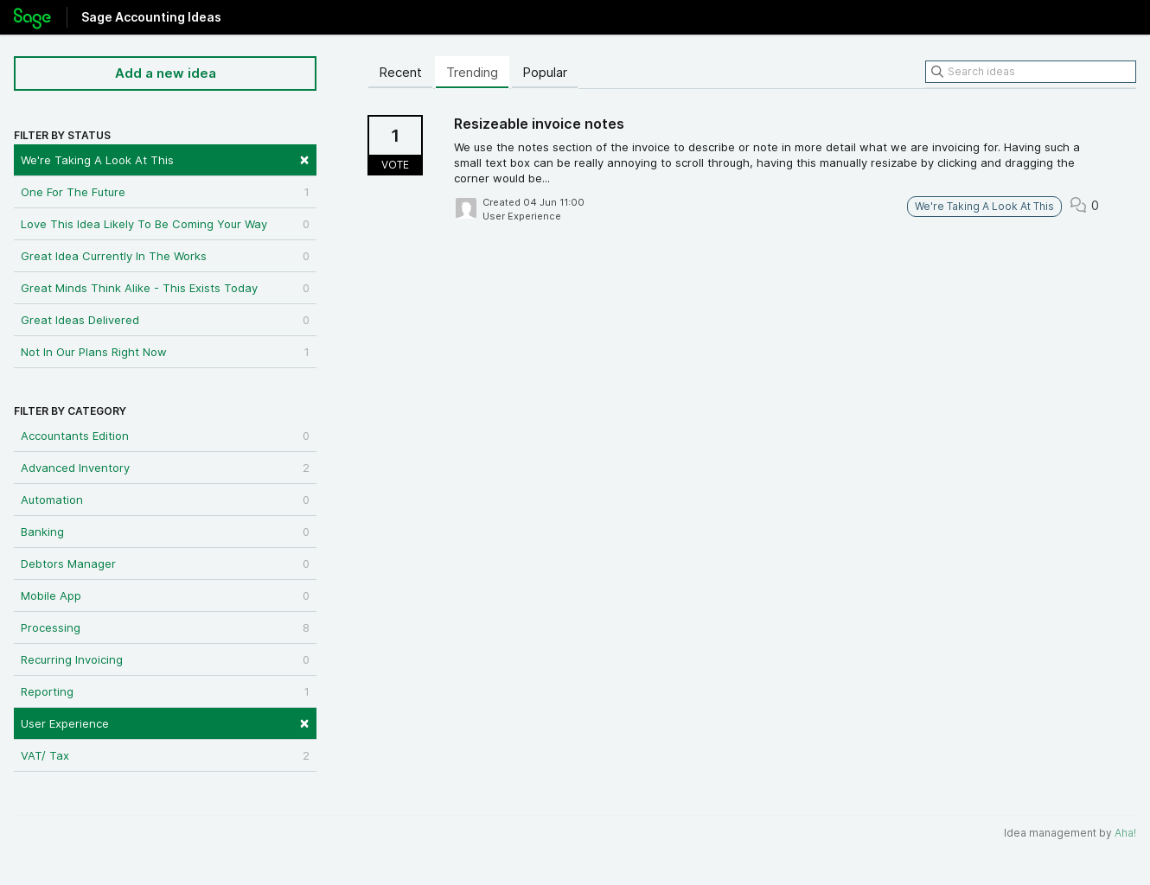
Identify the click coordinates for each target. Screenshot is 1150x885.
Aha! (1125, 832)
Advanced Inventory (165, 467)
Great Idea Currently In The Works (165, 255)
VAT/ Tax (165, 755)
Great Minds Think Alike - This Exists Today (165, 287)
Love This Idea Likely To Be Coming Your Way (165, 223)
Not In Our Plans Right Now (165, 351)
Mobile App (165, 595)
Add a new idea (165, 73)
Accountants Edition (165, 435)
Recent (400, 72)
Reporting (165, 691)
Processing (165, 627)
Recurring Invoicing (165, 659)
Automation (165, 499)
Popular (544, 72)
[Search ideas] (1030, 71)
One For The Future (165, 192)
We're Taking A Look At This (165, 159)
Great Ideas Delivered (165, 319)
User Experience (165, 722)
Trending (472, 72)
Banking (165, 531)
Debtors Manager (165, 563)
